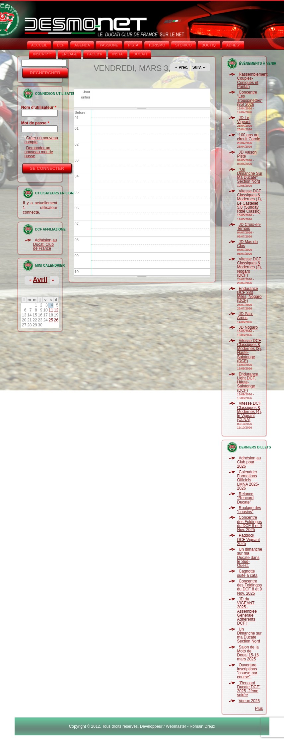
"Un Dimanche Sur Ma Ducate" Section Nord (249, 175)
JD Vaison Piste (247, 154)
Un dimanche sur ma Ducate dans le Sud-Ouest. (249, 557)
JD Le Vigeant (243, 119)
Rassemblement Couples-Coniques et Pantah (252, 80)
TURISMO (156, 45)
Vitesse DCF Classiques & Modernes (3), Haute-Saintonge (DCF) (249, 350)
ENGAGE (69, 54)
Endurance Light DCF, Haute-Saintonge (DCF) (247, 382)
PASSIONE (109, 45)
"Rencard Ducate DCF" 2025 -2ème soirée (248, 689)
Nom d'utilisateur (38, 107)
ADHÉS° (233, 45)
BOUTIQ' (209, 45)
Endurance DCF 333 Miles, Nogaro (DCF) (249, 294)
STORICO (183, 45)
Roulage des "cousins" (249, 510)
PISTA (133, 45)
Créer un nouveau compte (41, 140)
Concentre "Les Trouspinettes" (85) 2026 (250, 98)
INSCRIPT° (42, 54)
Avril (40, 279)
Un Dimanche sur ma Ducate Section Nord (249, 635)
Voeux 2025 (249, 701)
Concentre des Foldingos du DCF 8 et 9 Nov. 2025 (249, 523)
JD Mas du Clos (247, 243)
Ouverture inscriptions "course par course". (247, 671)
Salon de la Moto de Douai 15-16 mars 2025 (248, 653)
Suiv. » (198, 67)
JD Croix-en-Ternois (249, 226)
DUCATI (140, 54)
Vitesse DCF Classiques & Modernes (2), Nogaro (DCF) (249, 267)
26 (56, 320)
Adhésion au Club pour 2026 (249, 462)
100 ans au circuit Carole (248, 137)
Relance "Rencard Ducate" (245, 498)
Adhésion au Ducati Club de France (45, 244)
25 (51, 320)
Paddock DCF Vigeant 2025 (248, 539)
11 (51, 310)
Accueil (39, 45)
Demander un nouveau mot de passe (39, 152)
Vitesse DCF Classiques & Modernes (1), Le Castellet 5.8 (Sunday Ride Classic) (249, 201)
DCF (61, 45)
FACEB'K (95, 54)
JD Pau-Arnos (245, 315)
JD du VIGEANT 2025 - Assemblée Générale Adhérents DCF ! (247, 611)
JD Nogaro (248, 327)
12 (56, 310)
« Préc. (181, 67)
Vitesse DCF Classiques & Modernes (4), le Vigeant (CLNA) (249, 411)
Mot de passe (35, 123)
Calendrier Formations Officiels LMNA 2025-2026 (248, 480)
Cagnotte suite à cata (247, 573)
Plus (259, 708)
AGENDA (82, 45)
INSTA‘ (117, 54)
